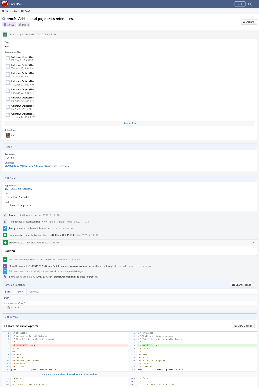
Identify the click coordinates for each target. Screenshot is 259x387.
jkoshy (25, 34)
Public (25, 24)
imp (13, 135)
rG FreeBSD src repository (18, 188)
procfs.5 (15, 307)
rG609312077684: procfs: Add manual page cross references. (37, 166)
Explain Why (121, 266)
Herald (12, 221)
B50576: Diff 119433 (63, 235)
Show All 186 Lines (69, 374)
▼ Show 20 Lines (88, 374)
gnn (12, 157)
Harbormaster (16, 235)
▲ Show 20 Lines (49, 374)
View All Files (129, 123)
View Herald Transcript (53, 221)
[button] (256, 4)
